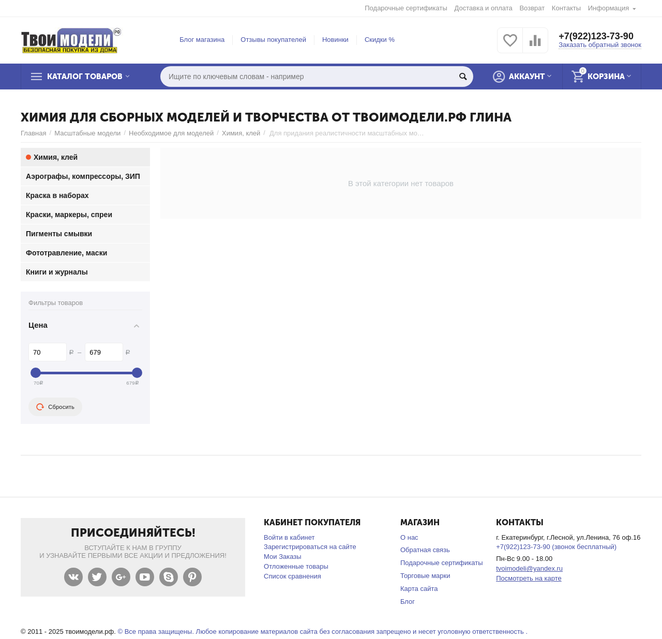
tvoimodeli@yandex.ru (529, 568)
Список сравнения (292, 576)
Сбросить (55, 407)
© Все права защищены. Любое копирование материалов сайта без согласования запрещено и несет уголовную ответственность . (322, 631)
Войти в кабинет (289, 537)
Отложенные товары (296, 566)
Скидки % (380, 39)
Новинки (335, 39)
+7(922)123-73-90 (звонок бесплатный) (556, 547)
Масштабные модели (87, 133)
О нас (409, 537)
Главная (34, 133)
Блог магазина (201, 39)
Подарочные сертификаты (406, 8)
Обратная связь (425, 550)
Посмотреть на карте (529, 578)
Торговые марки (425, 576)
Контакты (566, 8)
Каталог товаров (85, 76)
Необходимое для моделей (171, 133)
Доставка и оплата (484, 8)
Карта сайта (419, 588)
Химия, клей (241, 133)
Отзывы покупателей (273, 39)
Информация (608, 8)
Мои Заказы (283, 556)
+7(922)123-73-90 (596, 36)
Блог (407, 601)
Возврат (532, 8)
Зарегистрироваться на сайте (310, 547)
